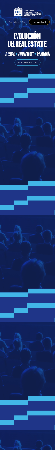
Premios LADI (39, 22)
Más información (27, 62)
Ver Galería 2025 (17, 22)
